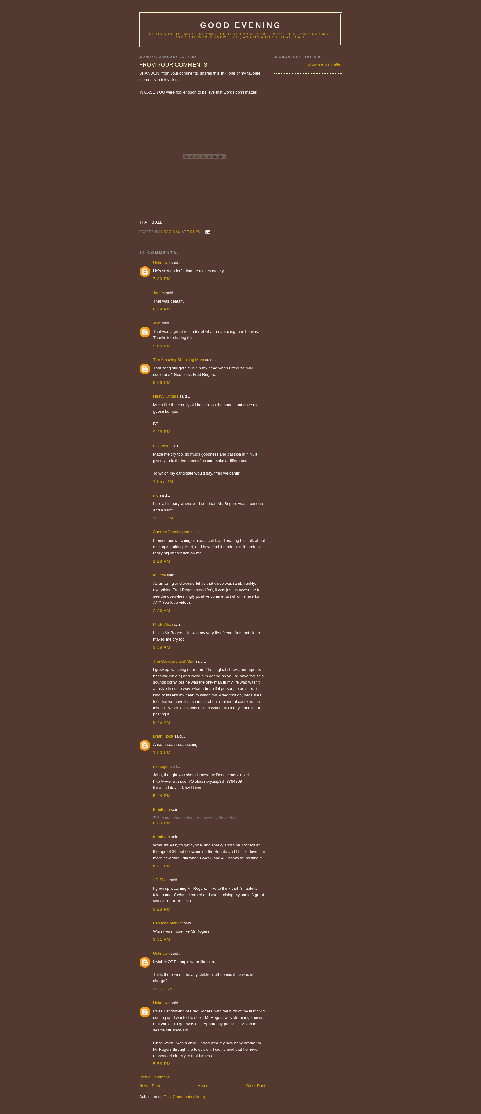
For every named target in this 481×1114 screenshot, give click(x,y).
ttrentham (161, 809)
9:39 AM (162, 647)
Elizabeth (161, 446)
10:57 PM (163, 481)
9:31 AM (162, 939)
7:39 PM (162, 278)
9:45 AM (162, 722)
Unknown (161, 262)
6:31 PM (162, 866)
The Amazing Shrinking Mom (178, 359)
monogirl (160, 766)
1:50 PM (162, 752)
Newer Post (149, 1085)
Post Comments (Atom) (184, 1096)
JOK (157, 323)
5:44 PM (162, 795)
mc (155, 495)
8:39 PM (162, 309)
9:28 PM (162, 432)
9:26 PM (162, 382)
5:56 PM (162, 1064)
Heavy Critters (165, 396)
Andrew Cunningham (171, 532)
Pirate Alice (163, 624)
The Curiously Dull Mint (173, 661)
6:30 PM (162, 823)
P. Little (159, 575)
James (159, 293)
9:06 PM (162, 346)
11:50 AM (163, 989)
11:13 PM (163, 518)
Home (203, 1085)
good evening (241, 25)
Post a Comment (154, 1077)
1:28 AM (162, 561)
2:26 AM (162, 610)
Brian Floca (163, 736)
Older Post (255, 1085)
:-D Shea (161, 879)
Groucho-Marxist (168, 923)
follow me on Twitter (324, 64)
